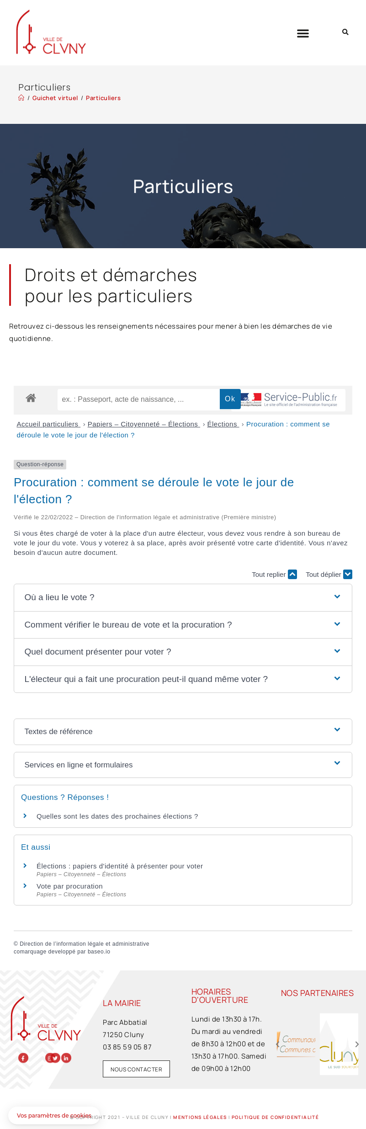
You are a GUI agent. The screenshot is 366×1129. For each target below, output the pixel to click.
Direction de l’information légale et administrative (84, 944)
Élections (223, 424)
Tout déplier (329, 574)
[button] (303, 33)
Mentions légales (200, 1117)
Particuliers (103, 98)
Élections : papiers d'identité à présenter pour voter (120, 866)
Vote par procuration (70, 886)
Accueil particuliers (49, 424)
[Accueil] (21, 98)
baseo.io (99, 951)
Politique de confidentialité (275, 1117)
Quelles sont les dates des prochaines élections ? (117, 816)
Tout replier (274, 574)
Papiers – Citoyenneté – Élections (144, 424)
